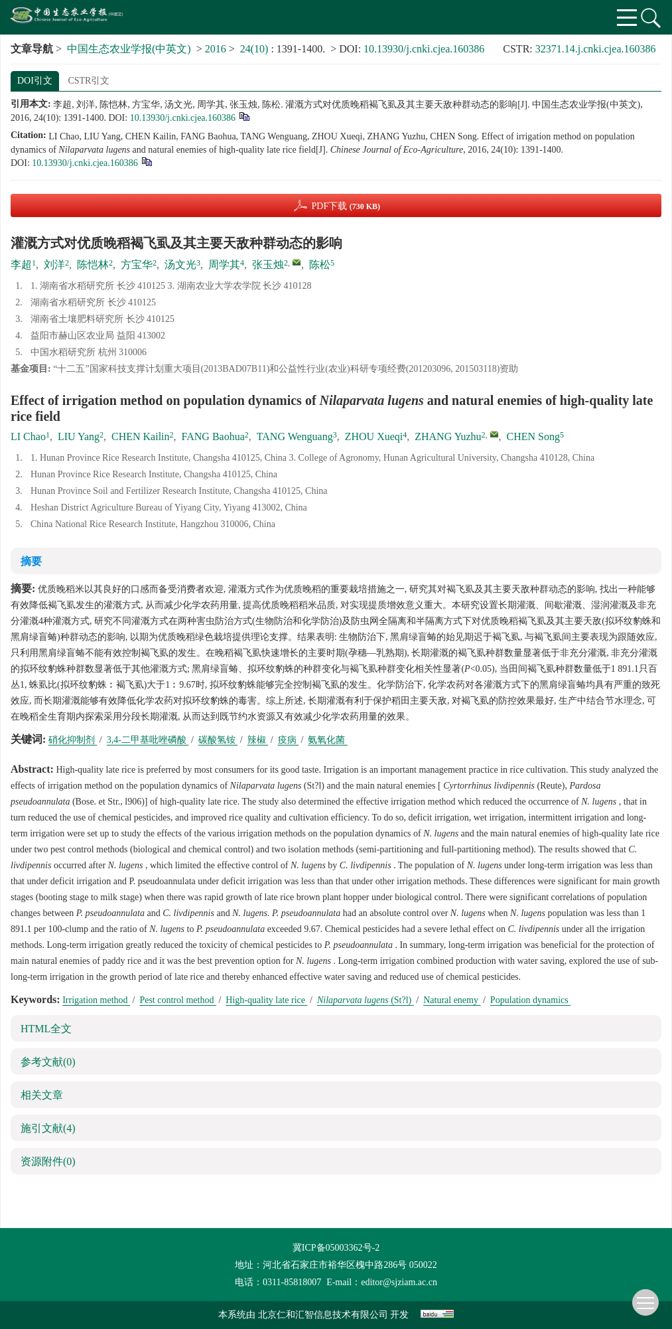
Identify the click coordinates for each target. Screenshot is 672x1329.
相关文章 (42, 1095)
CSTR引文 (88, 81)
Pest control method (177, 1000)
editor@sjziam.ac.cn (399, 1282)
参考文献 (48, 1061)
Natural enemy (451, 1000)
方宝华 (137, 264)
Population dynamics (530, 1000)
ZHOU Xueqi (374, 436)
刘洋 (54, 264)
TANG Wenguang (295, 436)
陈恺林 (93, 264)
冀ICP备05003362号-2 (336, 1248)
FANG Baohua (213, 436)
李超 (21, 264)
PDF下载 (345, 206)
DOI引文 (34, 81)
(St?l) (365, 1000)
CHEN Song (533, 436)
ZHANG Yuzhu (448, 436)
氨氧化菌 (328, 740)
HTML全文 (46, 1028)
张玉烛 (268, 264)
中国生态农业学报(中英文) (129, 48)
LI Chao (28, 436)
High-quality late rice (266, 1000)
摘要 (31, 561)
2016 (215, 48)
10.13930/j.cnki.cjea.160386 (424, 48)
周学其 (224, 264)
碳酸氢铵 (218, 740)
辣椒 (258, 740)
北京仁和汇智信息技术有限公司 (323, 1315)
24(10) (255, 48)
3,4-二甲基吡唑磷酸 (148, 740)
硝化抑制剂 (73, 740)
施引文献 (48, 1128)
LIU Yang (79, 436)
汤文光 (180, 264)
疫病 (288, 740)
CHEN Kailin (140, 436)
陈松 (319, 264)
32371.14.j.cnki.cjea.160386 (595, 48)
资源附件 (48, 1161)
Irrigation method (96, 1000)
